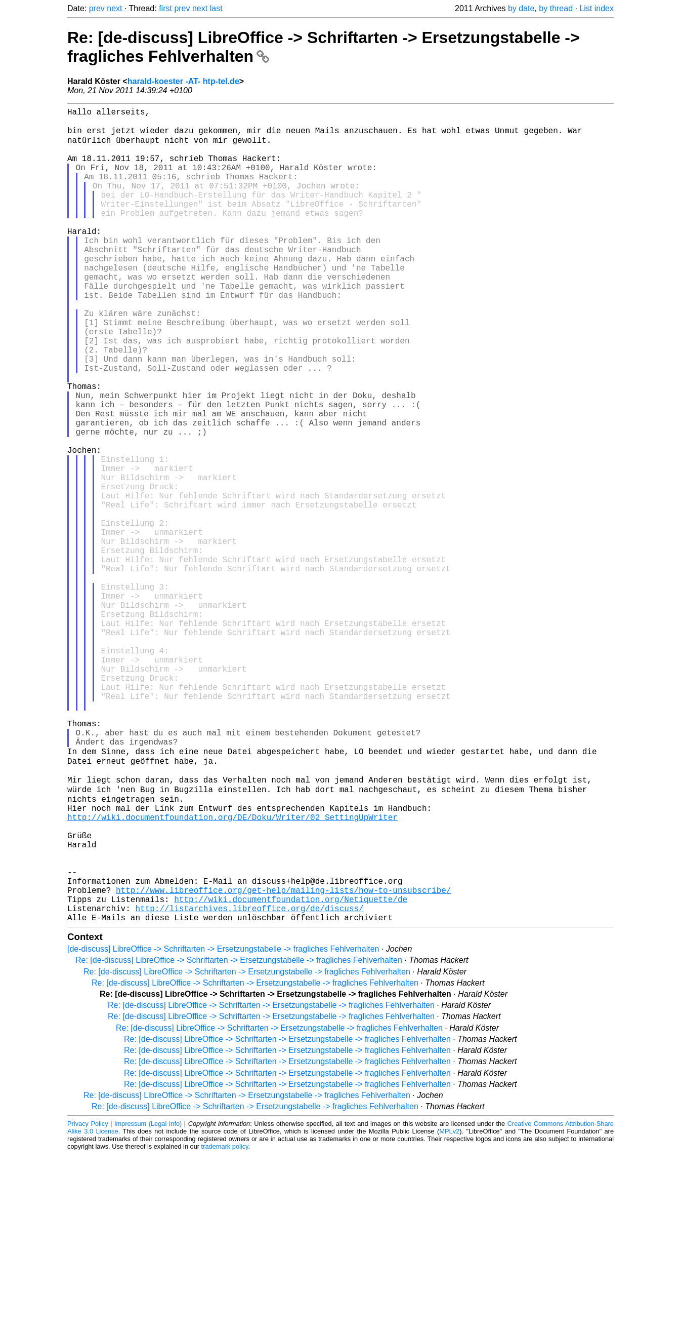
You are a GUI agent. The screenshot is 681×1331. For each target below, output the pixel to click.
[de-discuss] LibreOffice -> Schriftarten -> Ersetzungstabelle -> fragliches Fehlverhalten (223, 1125)
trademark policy (224, 1323)
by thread (556, 8)
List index (596, 8)
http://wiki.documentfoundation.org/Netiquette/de (290, 1071)
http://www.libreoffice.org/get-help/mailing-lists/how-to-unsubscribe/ (283, 1060)
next (114, 8)
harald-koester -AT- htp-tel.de (183, 81)
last (216, 8)
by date (521, 8)
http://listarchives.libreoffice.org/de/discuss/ (249, 1082)
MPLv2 (449, 1308)
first (165, 8)
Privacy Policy (87, 1300)
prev (97, 8)
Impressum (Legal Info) (148, 1300)
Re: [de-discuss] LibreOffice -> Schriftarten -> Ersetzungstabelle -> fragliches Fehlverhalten (238, 1136)
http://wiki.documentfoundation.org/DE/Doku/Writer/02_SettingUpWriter (232, 971)
